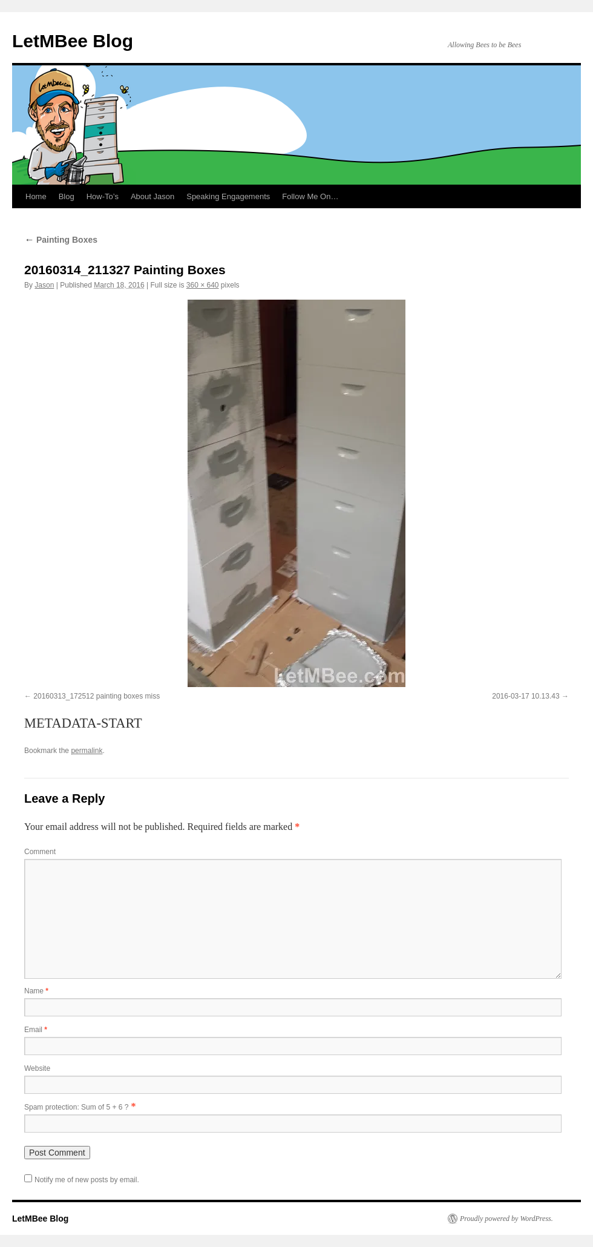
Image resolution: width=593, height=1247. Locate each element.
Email (35, 1029)
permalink (86, 750)
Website (37, 1068)
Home (36, 196)
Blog (66, 196)
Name (36, 991)
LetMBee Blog (72, 41)
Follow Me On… (310, 196)
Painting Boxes (60, 240)
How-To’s (103, 196)
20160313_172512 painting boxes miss (96, 696)
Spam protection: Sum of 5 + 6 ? (76, 1107)
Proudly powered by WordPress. (506, 1218)
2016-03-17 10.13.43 (525, 696)
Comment (40, 851)
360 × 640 (202, 285)
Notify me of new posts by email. (86, 1180)
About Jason (152, 196)
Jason (44, 285)
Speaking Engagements (228, 196)
